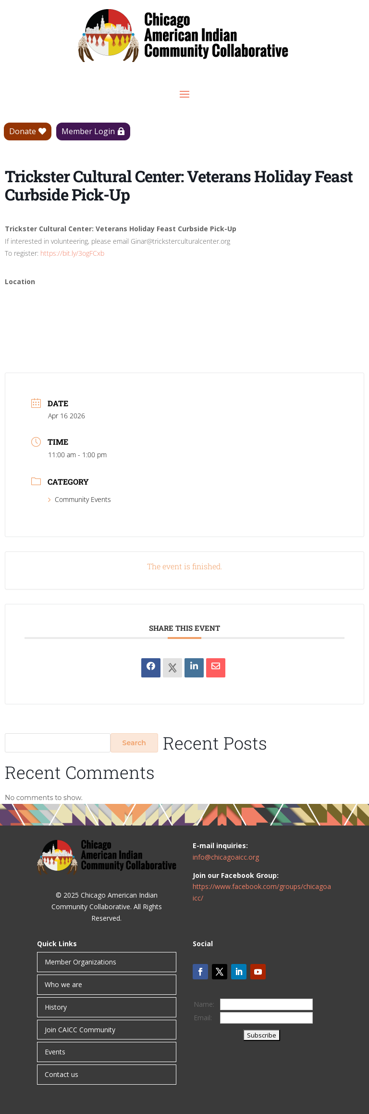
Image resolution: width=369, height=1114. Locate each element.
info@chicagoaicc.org (226, 857)
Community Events (79, 499)
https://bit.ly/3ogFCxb (72, 253)
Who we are (63, 984)
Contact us (61, 1074)
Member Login (88, 131)
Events (55, 1051)
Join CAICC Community (80, 1029)
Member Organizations (80, 961)
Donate (22, 131)
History (56, 1007)
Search (134, 742)
